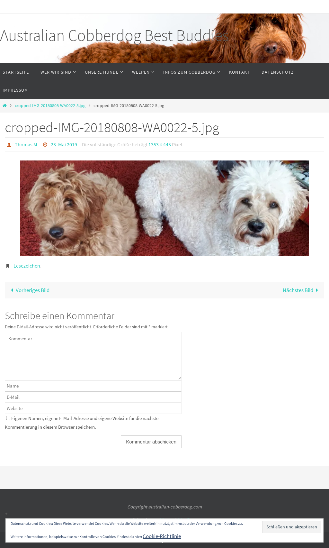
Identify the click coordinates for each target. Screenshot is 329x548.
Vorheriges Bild (28, 290)
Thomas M (26, 144)
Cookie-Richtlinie (162, 536)
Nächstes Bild (302, 290)
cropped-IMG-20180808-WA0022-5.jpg (50, 105)
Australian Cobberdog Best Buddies (114, 35)
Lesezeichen (26, 265)
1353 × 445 (159, 144)
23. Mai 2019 (64, 144)
